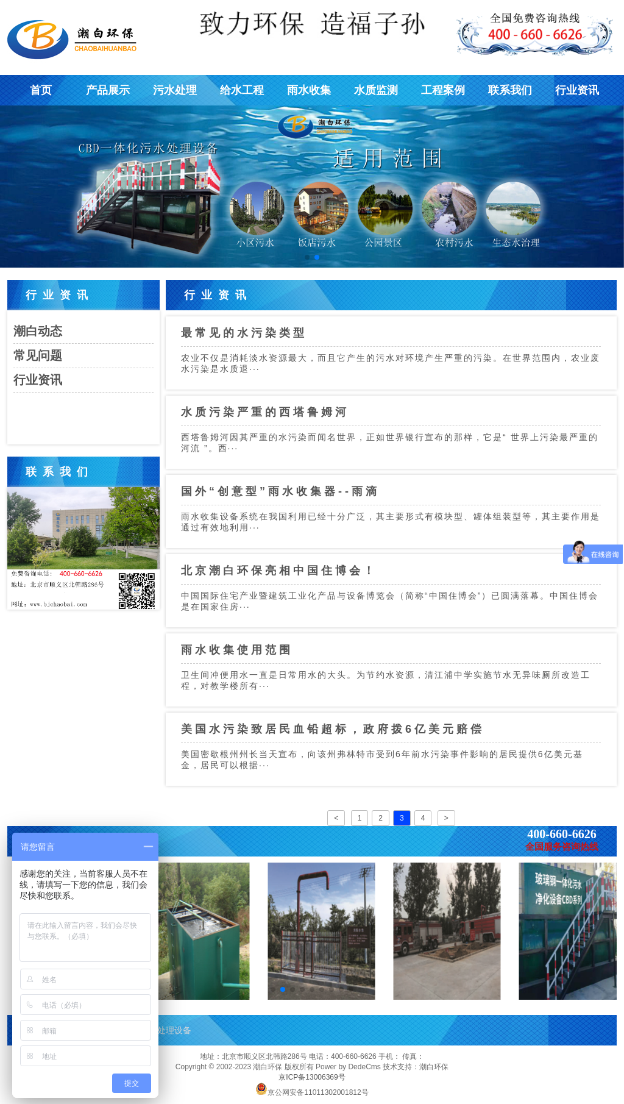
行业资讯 (577, 90)
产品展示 (108, 90)
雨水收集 (309, 90)
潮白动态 (37, 331)
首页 (41, 90)
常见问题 (37, 355)
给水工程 (242, 90)
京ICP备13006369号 (311, 1077)
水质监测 (376, 90)
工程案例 (443, 90)
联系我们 (510, 90)
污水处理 (175, 90)
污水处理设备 (165, 1030)
